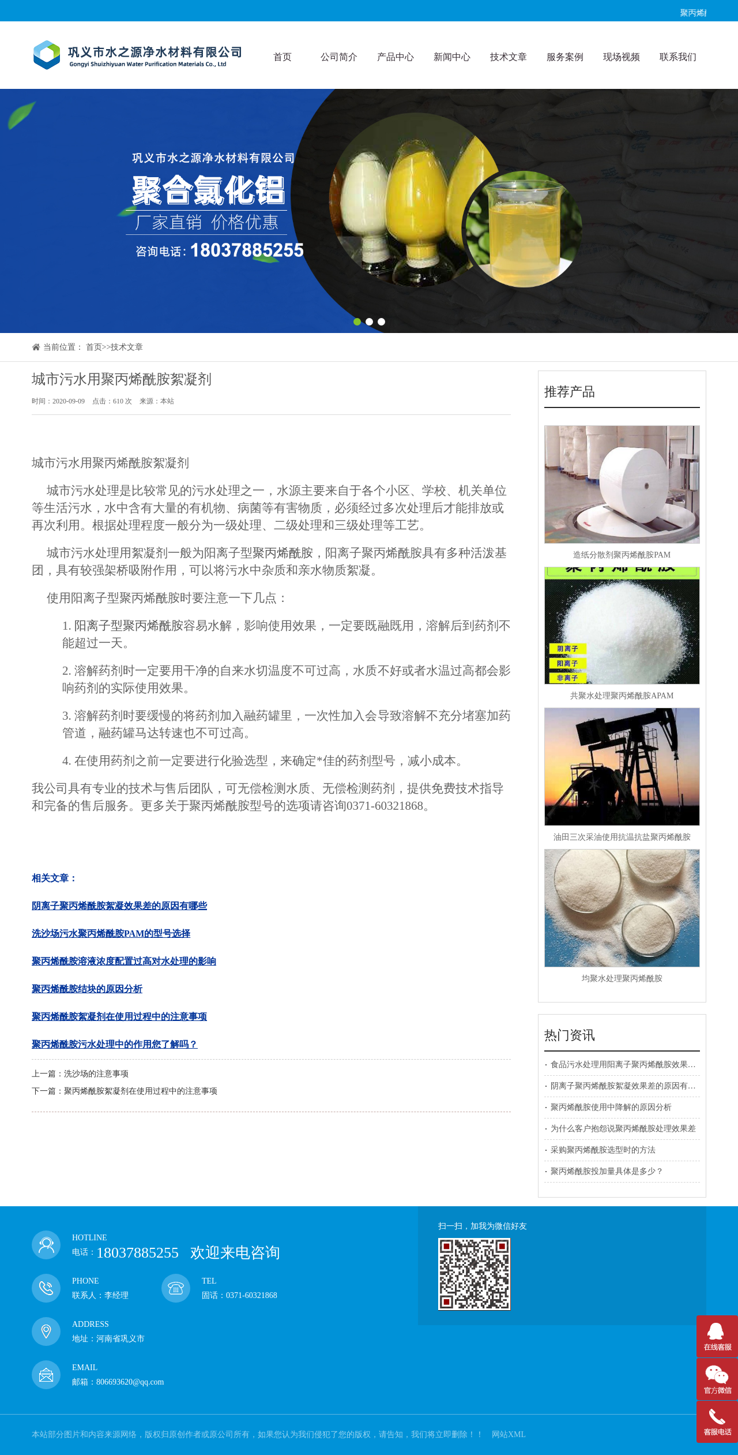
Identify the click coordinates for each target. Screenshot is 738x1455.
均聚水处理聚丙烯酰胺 (622, 978)
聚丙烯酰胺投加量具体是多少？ (607, 1171)
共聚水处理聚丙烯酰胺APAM (621, 695)
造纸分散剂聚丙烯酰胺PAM (622, 555)
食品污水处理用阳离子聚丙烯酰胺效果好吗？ (631, 1064)
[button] (357, 322)
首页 (94, 347)
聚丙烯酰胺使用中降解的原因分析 (611, 1107)
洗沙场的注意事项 (96, 1073)
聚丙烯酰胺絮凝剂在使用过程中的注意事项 (140, 1091)
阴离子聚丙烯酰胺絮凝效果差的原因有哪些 (627, 1086)
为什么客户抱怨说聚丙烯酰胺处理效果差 (623, 1128)
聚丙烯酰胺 (283, 553)
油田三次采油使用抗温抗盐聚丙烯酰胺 (622, 837)
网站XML (509, 1434)
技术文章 (127, 347)
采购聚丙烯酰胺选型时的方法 (603, 1150)
